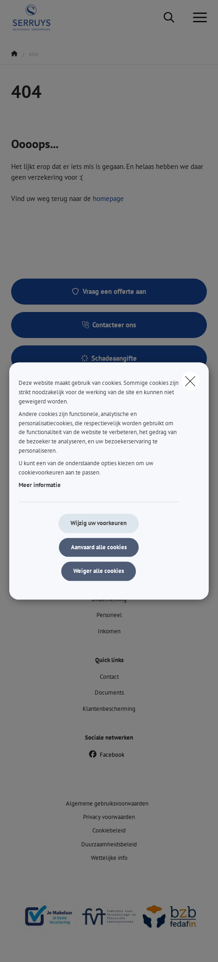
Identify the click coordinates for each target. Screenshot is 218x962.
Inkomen (109, 631)
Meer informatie (40, 485)
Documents (109, 692)
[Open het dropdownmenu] (197, 17)
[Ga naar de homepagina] (37, 17)
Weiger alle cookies (98, 571)
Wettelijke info (109, 858)
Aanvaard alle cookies (99, 547)
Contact (109, 677)
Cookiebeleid (109, 830)
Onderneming (109, 599)
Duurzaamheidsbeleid (109, 844)
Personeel (109, 615)
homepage (108, 198)
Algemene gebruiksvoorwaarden (107, 803)
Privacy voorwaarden (109, 817)
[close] (190, 380)
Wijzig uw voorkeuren (99, 523)
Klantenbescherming (109, 709)
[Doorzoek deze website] (169, 17)
